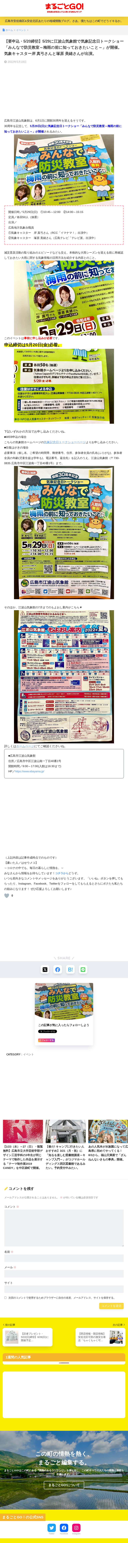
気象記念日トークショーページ (65, 442)
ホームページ (25, 746)
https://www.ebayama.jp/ (30, 771)
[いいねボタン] (6, 895)
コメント (11, 1207)
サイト (8, 1283)
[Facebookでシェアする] (57, 969)
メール (10, 1268)
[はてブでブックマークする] (70, 969)
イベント (28, 1055)
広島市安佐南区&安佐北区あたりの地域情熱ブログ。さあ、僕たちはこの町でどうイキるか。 (64, 21)
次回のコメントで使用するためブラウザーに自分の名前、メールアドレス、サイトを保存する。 (62, 1298)
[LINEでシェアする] (83, 969)
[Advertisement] (64, 91)
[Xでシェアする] (44, 969)
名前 (9, 1252)
